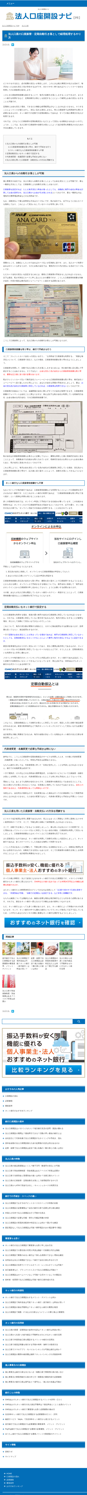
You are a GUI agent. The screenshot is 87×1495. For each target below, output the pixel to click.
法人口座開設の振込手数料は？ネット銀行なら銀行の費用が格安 (31, 1302)
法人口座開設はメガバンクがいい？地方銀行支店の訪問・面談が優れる (34, 1123)
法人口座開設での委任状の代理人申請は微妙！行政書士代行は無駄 (32, 1245)
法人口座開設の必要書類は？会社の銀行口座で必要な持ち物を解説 (32, 1202)
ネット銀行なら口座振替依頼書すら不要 (26, 150)
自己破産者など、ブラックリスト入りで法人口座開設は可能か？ (31, 1264)
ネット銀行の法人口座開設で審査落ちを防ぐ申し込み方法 (28, 1240)
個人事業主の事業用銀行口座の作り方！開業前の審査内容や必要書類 (33, 1371)
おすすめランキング (14, 1481)
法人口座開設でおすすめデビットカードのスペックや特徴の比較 (31, 1197)
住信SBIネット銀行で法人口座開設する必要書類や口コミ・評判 (31, 1409)
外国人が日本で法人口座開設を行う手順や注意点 (25, 1207)
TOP (10, 26)
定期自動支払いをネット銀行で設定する (22, 153)
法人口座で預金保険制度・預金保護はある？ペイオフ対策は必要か (8, 992)
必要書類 (8, 1095)
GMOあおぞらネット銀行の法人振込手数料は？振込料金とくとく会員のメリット (38, 1399)
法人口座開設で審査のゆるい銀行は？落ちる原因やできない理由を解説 (34, 1250)
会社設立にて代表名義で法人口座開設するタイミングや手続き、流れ (33, 1133)
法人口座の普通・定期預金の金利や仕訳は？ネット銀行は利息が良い (33, 1324)
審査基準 (8, 1100)
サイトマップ (10, 1451)
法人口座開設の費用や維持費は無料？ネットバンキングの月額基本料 (33, 1349)
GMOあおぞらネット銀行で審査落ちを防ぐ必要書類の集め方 (30, 1404)
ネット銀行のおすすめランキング (18, 1105)
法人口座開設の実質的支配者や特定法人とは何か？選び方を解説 (51, 961)
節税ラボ (8, 1446)
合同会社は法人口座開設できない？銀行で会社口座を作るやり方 (31, 1254)
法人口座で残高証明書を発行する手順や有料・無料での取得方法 (31, 1339)
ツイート (6, 44)
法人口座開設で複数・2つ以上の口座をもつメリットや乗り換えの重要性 (34, 1307)
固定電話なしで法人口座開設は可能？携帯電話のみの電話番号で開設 (33, 1222)
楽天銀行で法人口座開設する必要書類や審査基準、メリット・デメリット (8, 962)
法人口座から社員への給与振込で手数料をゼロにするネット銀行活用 (65, 961)
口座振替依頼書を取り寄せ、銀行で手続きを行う (29, 147)
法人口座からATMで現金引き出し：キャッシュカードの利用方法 (31, 1180)
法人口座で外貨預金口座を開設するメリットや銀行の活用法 (29, 1334)
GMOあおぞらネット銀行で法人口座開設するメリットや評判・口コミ (33, 1394)
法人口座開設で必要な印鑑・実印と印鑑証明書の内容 (27, 1212)
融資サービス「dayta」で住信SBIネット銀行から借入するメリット (32, 1414)
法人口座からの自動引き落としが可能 (21, 144)
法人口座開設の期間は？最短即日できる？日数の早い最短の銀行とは (33, 1128)
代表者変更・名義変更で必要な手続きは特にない (26, 157)
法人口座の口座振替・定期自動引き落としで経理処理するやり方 (31, 1175)
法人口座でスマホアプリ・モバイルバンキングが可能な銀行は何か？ (33, 1344)
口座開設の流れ (11, 1090)
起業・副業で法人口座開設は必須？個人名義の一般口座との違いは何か (37, 961)
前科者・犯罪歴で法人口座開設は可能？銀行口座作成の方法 (29, 1274)
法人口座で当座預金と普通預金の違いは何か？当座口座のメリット (32, 1170)
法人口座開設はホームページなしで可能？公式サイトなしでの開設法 (33, 1269)
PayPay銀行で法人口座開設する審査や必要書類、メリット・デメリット (34, 1423)
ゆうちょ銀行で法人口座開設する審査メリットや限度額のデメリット (33, 1428)
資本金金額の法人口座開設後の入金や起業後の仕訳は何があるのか (32, 1138)
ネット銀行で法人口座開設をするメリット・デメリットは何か (30, 1292)
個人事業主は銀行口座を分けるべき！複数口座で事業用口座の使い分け (34, 1366)
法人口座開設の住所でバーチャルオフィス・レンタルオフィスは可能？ (34, 1259)
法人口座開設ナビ (43, 9)
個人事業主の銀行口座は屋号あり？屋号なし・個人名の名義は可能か (33, 1376)
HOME (9, 1468)
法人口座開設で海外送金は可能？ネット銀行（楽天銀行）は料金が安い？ (23, 962)
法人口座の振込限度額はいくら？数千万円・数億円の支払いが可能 (32, 1160)
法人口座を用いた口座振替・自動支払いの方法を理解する (29, 160)
